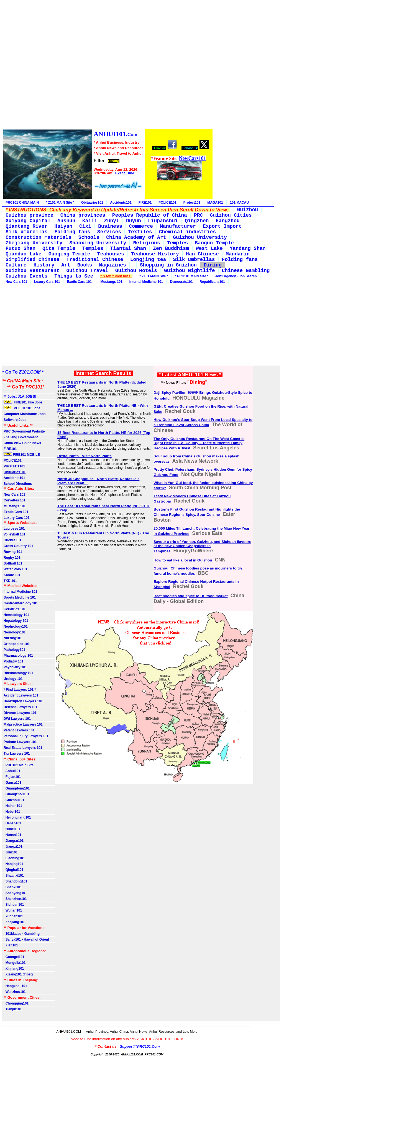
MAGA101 (215, 202)
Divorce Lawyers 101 (20, 713)
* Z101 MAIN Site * (60, 202)
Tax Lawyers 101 (17, 753)
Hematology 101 (16, 615)
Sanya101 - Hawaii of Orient (26, 939)
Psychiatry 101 (15, 667)
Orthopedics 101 (17, 644)
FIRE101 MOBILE (22, 454)
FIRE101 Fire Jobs (24, 402)
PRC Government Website (24, 431)
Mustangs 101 (110, 282)
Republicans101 (212, 282)
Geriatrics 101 (14, 609)
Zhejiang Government (21, 437)
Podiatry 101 (13, 661)
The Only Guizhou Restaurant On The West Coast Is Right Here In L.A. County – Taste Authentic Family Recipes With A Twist (199, 443)
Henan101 (12, 823)
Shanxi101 (13, 887)
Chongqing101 (16, 1003)
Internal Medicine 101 (146, 282)
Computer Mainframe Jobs (24, 414)
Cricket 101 (12, 540)
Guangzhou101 (16, 794)
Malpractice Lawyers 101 (23, 724)
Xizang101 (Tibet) (18, 974)
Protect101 (191, 202)
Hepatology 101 (16, 621)
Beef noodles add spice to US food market (190, 596)
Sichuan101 (14, 905)
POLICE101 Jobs (22, 408)
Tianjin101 (13, 1009)
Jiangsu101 (14, 841)
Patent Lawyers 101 (19, 730)
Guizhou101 (14, 800)
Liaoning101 (14, 858)
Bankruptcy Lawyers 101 (23, 701)
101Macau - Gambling (22, 934)
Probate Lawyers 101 (20, 742)
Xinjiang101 (14, 968)
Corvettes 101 (14, 500)
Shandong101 (15, 881)
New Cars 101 (16, 282)
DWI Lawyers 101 (17, 719)
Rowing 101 (13, 552)
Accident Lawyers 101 (21, 695)
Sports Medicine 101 (20, 597)
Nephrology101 (16, 626)
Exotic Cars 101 (79, 282)
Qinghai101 (13, 870)
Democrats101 (181, 282)
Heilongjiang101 (17, 817)
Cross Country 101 (18, 546)
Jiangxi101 (13, 846)
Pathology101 (14, 650)
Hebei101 (12, 812)
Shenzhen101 (15, 899)
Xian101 (11, 945)
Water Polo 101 (15, 569)
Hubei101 (12, 829)
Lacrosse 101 (14, 528)
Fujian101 (12, 777)
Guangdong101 (17, 788)
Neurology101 (14, 632)
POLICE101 (167, 202)
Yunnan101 (13, 916)
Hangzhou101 (15, 986)
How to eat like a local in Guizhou (183, 560)
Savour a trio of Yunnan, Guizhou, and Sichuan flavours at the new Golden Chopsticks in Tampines (202, 546)
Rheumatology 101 (18, 673)
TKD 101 (10, 581)
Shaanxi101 (14, 875)
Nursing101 (13, 638)
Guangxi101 (14, 957)
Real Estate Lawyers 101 (23, 748)
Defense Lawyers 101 (20, 707)
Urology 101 (13, 679)
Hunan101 (12, 835)
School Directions (18, 484)
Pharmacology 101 (18, 655)
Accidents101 (120, 202)
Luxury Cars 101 (47, 282)
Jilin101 (11, 852)
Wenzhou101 (15, 992)
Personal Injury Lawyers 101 (26, 736)
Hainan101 (13, 806)
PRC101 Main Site (19, 765)
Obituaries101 (92, 202)
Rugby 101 (12, 558)
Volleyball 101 (14, 534)
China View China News (22, 443)
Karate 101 (12, 575)
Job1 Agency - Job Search (236, 276)
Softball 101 (13, 563)
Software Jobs (15, 420)
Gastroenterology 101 (21, 603)
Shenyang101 (15, 893)
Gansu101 (12, 783)
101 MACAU (239, 202)
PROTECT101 (14, 466)
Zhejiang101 (14, 922)
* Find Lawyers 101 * (20, 690)
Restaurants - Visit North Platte (84, 456)
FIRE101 (145, 202)
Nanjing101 (13, 864)
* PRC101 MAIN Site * (191, 276)
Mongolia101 (14, 963)
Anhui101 (12, 771)
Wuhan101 (13, 910)
